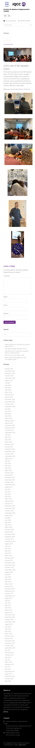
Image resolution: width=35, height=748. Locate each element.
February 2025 (9, 395)
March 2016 (8, 634)
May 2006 (8, 681)
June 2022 (8, 463)
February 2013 (9, 664)
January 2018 (9, 586)
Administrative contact (12, 733)
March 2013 (8, 662)
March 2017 (8, 610)
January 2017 (9, 612)
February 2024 (9, 421)
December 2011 (10, 671)
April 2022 (8, 468)
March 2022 (8, 470)
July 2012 (7, 667)
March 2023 (8, 442)
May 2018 (8, 579)
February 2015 (9, 653)
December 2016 (10, 615)
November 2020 (10, 508)
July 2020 (7, 518)
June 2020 (8, 520)
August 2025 (8, 380)
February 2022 (9, 473)
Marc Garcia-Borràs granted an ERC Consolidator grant (15, 358)
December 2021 (10, 477)
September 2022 (10, 456)
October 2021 (9, 482)
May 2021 (8, 494)
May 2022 (8, 466)
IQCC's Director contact (13, 735)
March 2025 (8, 392)
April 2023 (8, 440)
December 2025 (10, 371)
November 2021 (10, 480)
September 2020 (10, 513)
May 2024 (8, 414)
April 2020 (8, 525)
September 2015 (10, 648)
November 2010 (10, 676)
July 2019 (7, 546)
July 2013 (7, 660)
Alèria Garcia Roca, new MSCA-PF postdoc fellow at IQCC (17, 345)
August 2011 (8, 674)
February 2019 (9, 558)
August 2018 (8, 572)
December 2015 (10, 641)
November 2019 (10, 537)
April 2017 (8, 608)
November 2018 (10, 565)
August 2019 (8, 544)
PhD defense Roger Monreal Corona (16, 349)
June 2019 (8, 548)
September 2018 (10, 570)
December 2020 (10, 506)
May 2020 (8, 522)
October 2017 (9, 593)
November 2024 (10, 402)
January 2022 (9, 475)
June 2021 (8, 492)
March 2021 (8, 499)
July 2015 (7, 650)
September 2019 (10, 541)
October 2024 (9, 404)
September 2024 (10, 406)
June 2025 (8, 385)
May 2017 (8, 605)
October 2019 (9, 539)
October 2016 (9, 619)
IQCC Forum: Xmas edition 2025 (14, 355)
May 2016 (8, 629)
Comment (7, 276)
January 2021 (9, 503)
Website (6, 313)
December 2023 (10, 425)
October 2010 (9, 679)
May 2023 (8, 437)
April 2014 (8, 657)
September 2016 (10, 622)
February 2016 (9, 636)
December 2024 (10, 399)
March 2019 (8, 556)
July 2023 (7, 435)
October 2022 (9, 454)
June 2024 (8, 411)
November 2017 (10, 591)
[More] (6, 712)
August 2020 (8, 515)
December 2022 (10, 449)
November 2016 (10, 617)
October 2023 (9, 430)
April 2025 (8, 390)
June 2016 (8, 626)
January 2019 (9, 560)
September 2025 (10, 378)
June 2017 (8, 603)
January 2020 (9, 532)
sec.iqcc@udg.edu (10, 21)
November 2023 (10, 428)
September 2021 (10, 485)
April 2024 (8, 416)
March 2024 (8, 418)
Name (6, 297)
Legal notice (22, 745)
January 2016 (9, 638)
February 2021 (9, 501)
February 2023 (9, 444)
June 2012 (8, 669)
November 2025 (10, 373)
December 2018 (10, 563)
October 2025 (9, 376)
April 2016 (8, 631)
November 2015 (10, 643)
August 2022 (8, 458)
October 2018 (9, 567)
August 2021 (8, 487)
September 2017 (10, 596)
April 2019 (8, 553)
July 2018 (7, 574)
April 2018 (8, 582)
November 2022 (10, 451)
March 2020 (8, 527)
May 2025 (8, 387)
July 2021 (7, 489)
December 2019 (10, 534)
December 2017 (10, 589)
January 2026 (9, 369)
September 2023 (10, 432)
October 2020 (9, 511)
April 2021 (8, 496)
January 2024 (9, 423)
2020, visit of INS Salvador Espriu (16, 67)
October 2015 (9, 645)
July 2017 (7, 600)
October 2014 (9, 655)
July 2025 (7, 383)
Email (6, 305)
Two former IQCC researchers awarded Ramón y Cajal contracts (16, 352)
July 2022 (7, 461)
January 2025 (9, 397)
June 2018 (8, 577)
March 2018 (8, 584)
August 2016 (8, 624)
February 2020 (9, 529)
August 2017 (8, 598)
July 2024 (7, 409)
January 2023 (9, 447)
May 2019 (8, 551)
